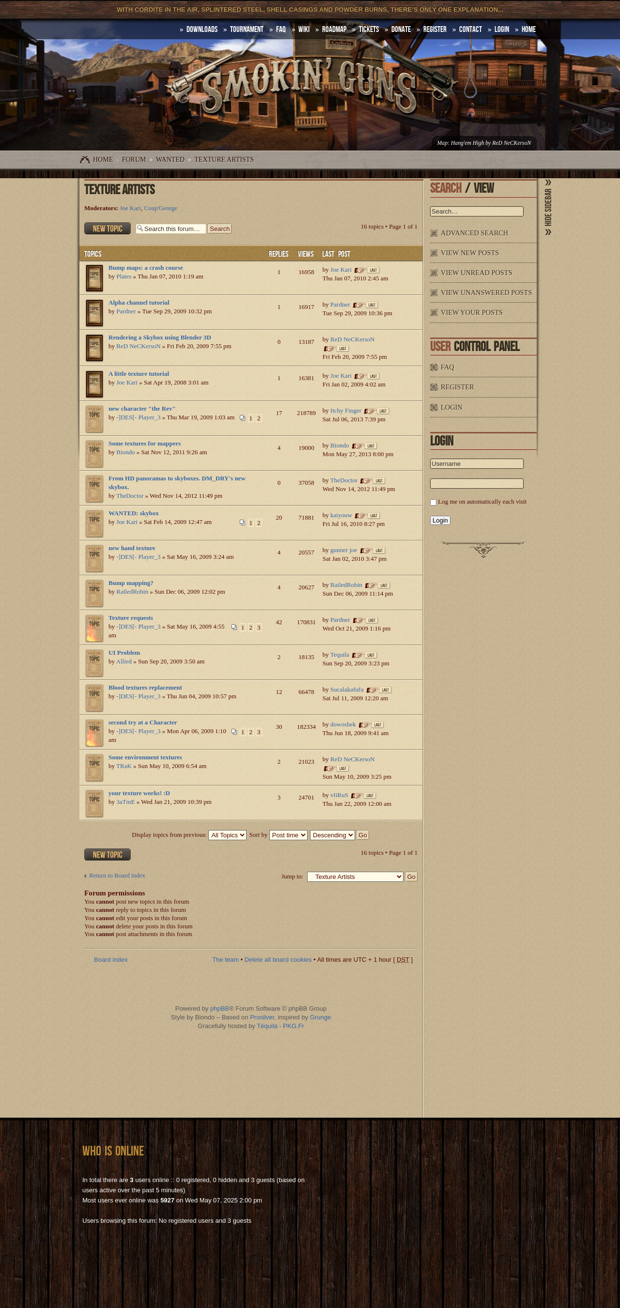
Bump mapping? (131, 582)
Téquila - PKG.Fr (280, 1026)
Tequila (339, 654)
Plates (123, 276)
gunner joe (343, 550)
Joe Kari (130, 208)
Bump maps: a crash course (145, 267)
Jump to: (292, 876)
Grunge (320, 1017)
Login (502, 29)
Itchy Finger (345, 410)
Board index (110, 959)
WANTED (170, 159)
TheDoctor (129, 495)
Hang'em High (467, 143)
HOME (529, 29)
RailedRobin (132, 591)
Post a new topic (107, 228)
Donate (401, 29)
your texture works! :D (139, 793)
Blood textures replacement (145, 687)
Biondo (125, 452)
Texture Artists (224, 159)
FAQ (281, 29)
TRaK (124, 765)
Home (103, 159)
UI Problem (124, 652)
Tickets (369, 29)
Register (435, 29)
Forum (134, 159)
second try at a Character (142, 722)
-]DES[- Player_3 (138, 417)
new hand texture (131, 548)
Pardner (126, 311)
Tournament (247, 29)
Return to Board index (117, 875)
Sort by (278, 834)
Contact (470, 29)
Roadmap (334, 29)
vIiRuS (339, 795)
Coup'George (160, 208)
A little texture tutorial (138, 373)
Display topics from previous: (189, 834)
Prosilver (262, 1017)
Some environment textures (145, 757)
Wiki (304, 29)
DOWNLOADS (201, 29)
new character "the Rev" (142, 408)
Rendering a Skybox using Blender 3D (159, 337)
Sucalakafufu (347, 689)
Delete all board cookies (278, 959)
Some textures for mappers (144, 443)
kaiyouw (341, 515)
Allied (124, 661)
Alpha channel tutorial (139, 302)
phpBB (219, 1008)
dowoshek (343, 724)
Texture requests (130, 617)
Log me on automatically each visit (482, 501)
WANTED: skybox (133, 513)
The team (225, 959)
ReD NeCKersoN (511, 143)
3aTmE (125, 801)
